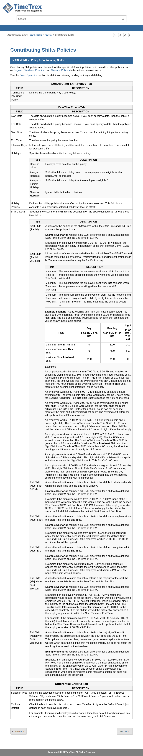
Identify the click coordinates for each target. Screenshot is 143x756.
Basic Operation (29, 75)
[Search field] (71, 19)
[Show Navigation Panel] (139, 8)
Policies (48, 35)
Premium (40, 70)
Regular (18, 70)
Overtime (29, 70)
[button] (123, 19)
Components (36, 35)
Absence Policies (60, 70)
